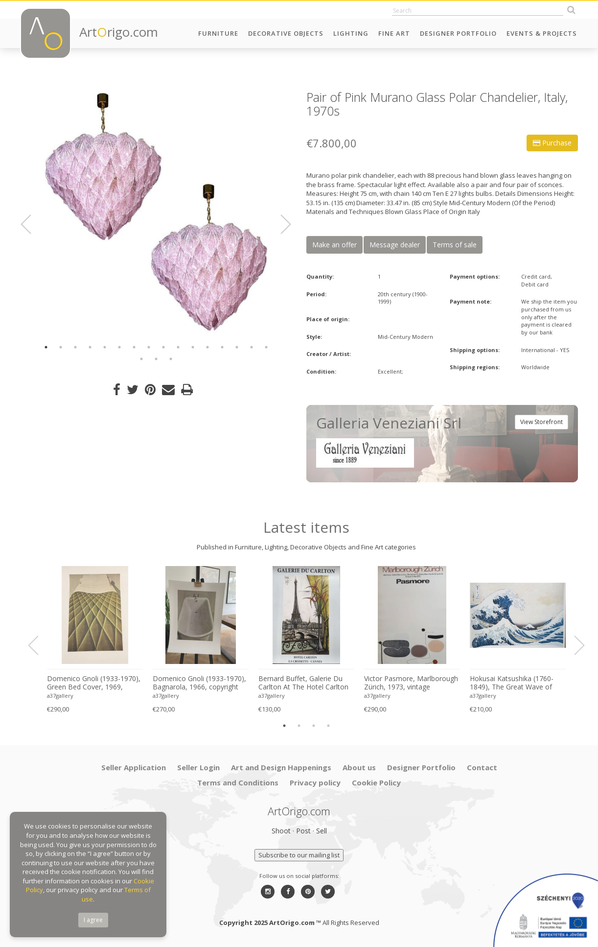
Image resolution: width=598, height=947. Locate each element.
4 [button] (90, 347)
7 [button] (134, 347)
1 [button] (46, 347)
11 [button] (193, 347)
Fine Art (394, 33)
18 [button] (156, 359)
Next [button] (280, 224)
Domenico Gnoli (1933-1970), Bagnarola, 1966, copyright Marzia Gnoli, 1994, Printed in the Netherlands (199, 683)
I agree (93, 920)
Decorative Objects (285, 33)
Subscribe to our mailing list (299, 855)
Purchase (552, 142)
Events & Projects (541, 33)
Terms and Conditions (237, 782)
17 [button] (141, 359)
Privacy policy (315, 782)
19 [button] (171, 359)
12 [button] (207, 347)
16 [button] (266, 347)
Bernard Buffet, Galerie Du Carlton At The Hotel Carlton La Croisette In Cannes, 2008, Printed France (305, 683)
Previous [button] (32, 224)
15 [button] (251, 347)
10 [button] (178, 347)
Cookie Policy (376, 782)
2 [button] (61, 347)
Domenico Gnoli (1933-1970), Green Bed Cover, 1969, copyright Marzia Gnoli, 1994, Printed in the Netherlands (93, 683)
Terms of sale (455, 244)
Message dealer (394, 244)
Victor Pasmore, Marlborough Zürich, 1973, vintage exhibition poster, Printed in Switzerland (411, 683)
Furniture (218, 33)
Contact (482, 767)
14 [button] (237, 347)
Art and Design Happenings (281, 767)
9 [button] (163, 347)
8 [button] (149, 347)
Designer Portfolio (458, 33)
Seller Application (133, 767)
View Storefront (541, 422)
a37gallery (60, 695)
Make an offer (334, 244)
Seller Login (198, 767)
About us (359, 767)
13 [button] (222, 347)
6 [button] (119, 347)
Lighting (350, 33)
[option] (156, 212)
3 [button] (75, 347)
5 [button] (105, 347)
